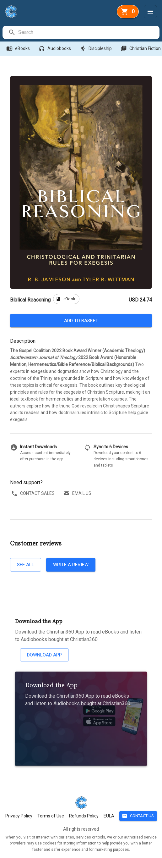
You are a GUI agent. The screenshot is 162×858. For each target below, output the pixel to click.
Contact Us (138, 816)
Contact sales (33, 493)
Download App (44, 655)
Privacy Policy (18, 815)
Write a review (70, 564)
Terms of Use (50, 815)
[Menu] (150, 11)
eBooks (18, 48)
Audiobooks (55, 48)
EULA (109, 815)
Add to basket (81, 320)
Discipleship (96, 48)
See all (25, 564)
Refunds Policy (84, 815)
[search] (88, 32)
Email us (78, 493)
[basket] (128, 11)
